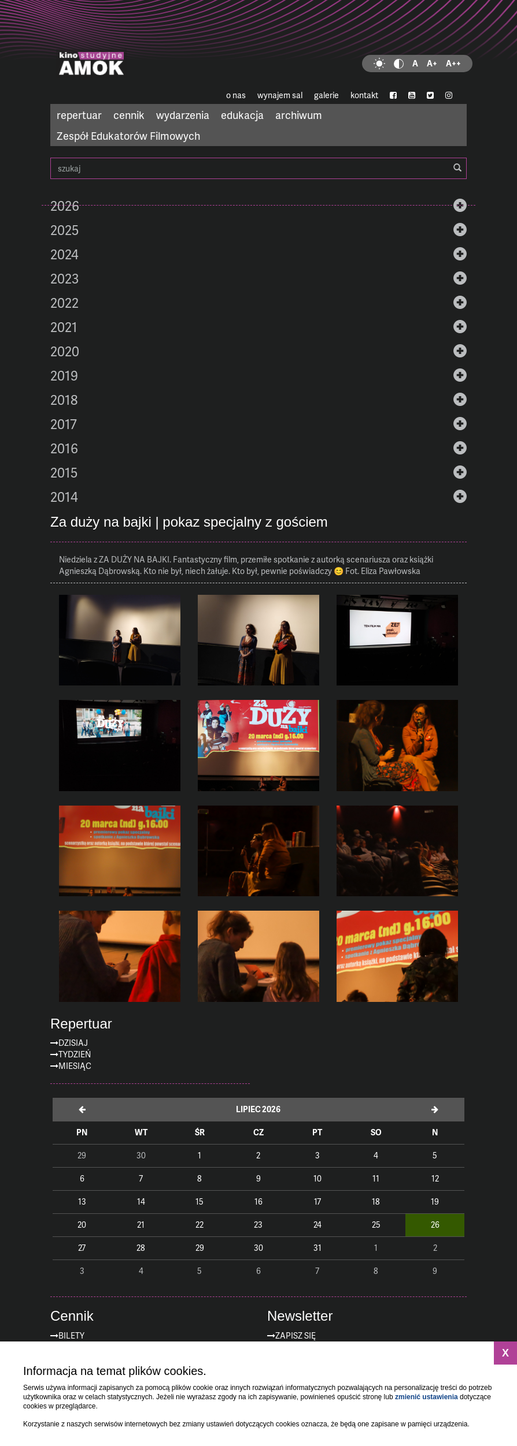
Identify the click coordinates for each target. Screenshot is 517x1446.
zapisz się (295, 1335)
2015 (63, 472)
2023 (64, 278)
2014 (64, 496)
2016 (64, 448)
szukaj (258, 168)
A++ (453, 63)
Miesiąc (74, 1065)
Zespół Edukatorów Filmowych (128, 135)
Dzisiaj (73, 1042)
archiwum (298, 114)
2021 (63, 327)
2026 (64, 205)
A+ (432, 63)
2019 (64, 375)
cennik (129, 114)
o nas (236, 95)
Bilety (71, 1335)
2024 (64, 254)
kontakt (364, 95)
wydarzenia (182, 114)
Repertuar (81, 1023)
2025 (64, 230)
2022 (64, 302)
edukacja (242, 114)
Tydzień (74, 1054)
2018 (63, 399)
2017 (63, 424)
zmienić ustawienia (426, 1397)
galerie (326, 95)
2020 (64, 351)
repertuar (79, 114)
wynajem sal (279, 95)
